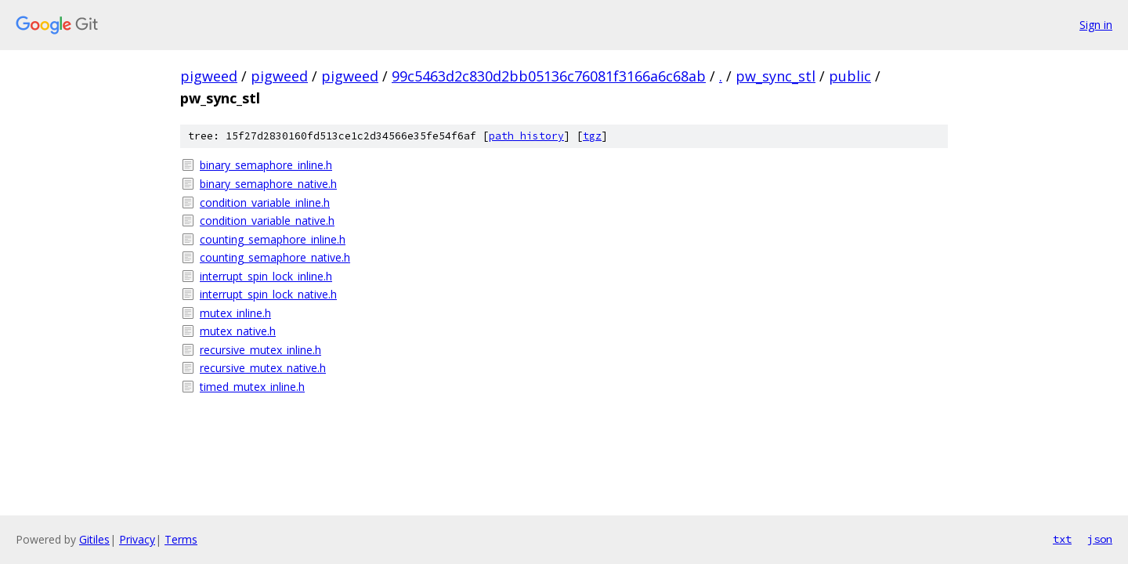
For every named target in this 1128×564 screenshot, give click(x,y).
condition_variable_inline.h (265, 202)
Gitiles (94, 539)
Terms (180, 539)
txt (1062, 539)
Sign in (1095, 24)
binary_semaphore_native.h (268, 183)
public (850, 76)
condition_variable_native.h (267, 220)
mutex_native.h (238, 331)
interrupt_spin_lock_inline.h (266, 276)
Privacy (137, 539)
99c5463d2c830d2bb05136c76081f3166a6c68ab (549, 76)
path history (526, 136)
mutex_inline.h (235, 313)
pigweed (208, 76)
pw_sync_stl (775, 76)
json (1099, 539)
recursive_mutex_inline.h (260, 349)
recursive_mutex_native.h (263, 367)
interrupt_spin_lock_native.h (268, 294)
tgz (592, 136)
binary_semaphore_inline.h (266, 164)
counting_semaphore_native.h (275, 257)
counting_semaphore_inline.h (272, 239)
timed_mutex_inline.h (252, 386)
